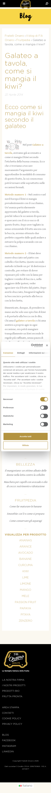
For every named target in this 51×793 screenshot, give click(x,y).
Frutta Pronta (12, 696)
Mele (25, 596)
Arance (25, 546)
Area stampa (10, 707)
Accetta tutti (25, 436)
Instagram (9, 746)
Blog (5, 735)
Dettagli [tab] (21, 353)
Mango (25, 590)
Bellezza (25, 464)
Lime (25, 577)
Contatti (8, 713)
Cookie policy (11, 718)
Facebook (9, 740)
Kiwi (25, 571)
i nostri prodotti (13, 685)
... (25, 457)
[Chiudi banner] (47, 345)
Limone (25, 583)
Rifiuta (25, 445)
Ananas (25, 540)
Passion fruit (25, 602)
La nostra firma (13, 680)
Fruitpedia (25, 500)
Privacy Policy (12, 724)
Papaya (25, 608)
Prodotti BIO (10, 691)
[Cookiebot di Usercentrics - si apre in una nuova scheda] (32, 345)
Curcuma (25, 565)
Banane (25, 559)
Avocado (25, 553)
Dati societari (10, 766)
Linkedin (8, 751)
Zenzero (25, 621)
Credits (20, 766)
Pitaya (25, 614)
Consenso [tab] (8, 353)
